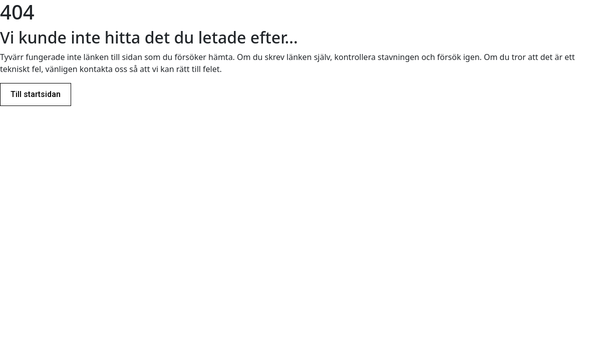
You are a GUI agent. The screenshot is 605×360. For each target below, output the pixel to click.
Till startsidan (36, 94)
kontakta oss (103, 69)
